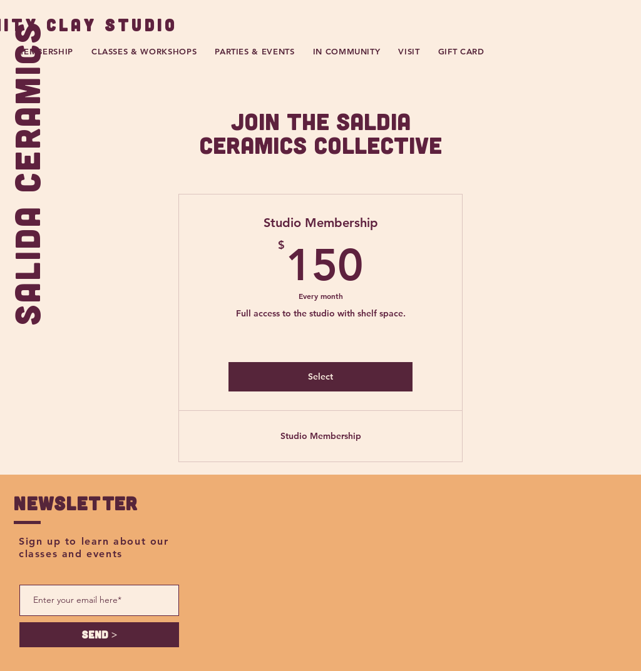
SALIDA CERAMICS (26, 173)
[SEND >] (99, 634)
